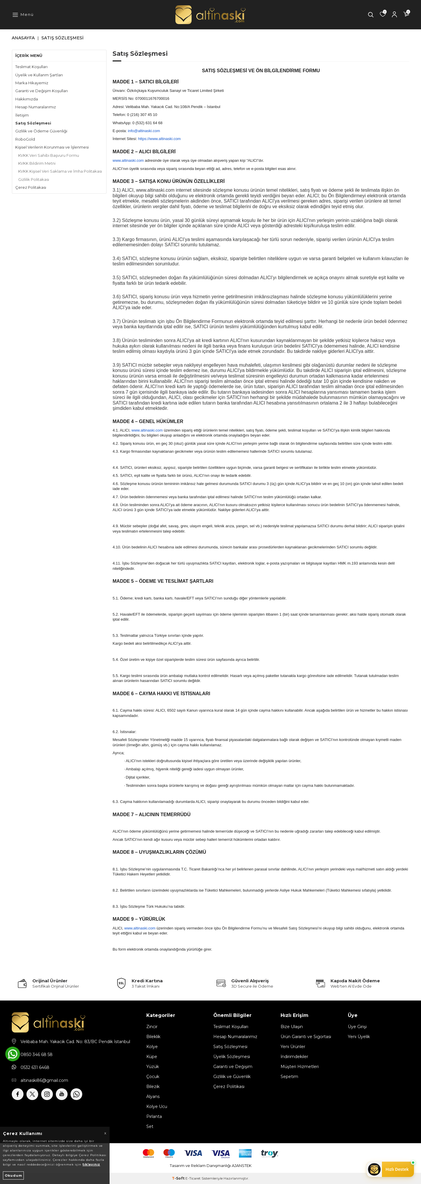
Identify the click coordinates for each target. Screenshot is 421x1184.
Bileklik (153, 1036)
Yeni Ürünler (293, 1046)
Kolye (152, 1046)
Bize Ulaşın (292, 1026)
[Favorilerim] (383, 15)
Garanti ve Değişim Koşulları (41, 90)
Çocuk (152, 1076)
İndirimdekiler (294, 1056)
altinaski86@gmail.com (44, 1080)
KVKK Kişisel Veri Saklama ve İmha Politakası (60, 171)
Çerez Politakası (30, 187)
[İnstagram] (47, 1094)
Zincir (151, 1026)
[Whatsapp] (76, 1094)
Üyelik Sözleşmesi (231, 1056)
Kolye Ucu (156, 1106)
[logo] (210, 14)
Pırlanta (154, 1116)
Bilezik (153, 1086)
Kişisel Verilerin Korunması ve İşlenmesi (52, 147)
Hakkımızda (26, 99)
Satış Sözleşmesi (33, 123)
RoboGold (25, 139)
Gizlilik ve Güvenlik (232, 1076)
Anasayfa (23, 38)
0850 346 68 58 (37, 1054)
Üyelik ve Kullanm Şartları (39, 75)
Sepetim (289, 1076)
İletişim (22, 115)
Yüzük (152, 1066)
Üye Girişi (357, 1026)
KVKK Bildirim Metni (37, 163)
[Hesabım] (394, 15)
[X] (32, 1094)
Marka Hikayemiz (31, 82)
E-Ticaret (193, 1178)
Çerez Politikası (228, 1086)
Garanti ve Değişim (232, 1066)
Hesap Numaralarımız (35, 107)
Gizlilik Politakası (33, 179)
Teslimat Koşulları (31, 66)
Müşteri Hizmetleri (300, 1066)
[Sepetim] (406, 15)
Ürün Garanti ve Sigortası (306, 1036)
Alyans (153, 1096)
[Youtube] (62, 1094)
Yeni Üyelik (359, 1036)
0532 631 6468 (35, 1067)
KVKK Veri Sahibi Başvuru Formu (48, 155)
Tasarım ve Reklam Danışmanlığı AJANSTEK (210, 1165)
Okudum (13, 1175)
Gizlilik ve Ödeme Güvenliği (41, 131)
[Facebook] (18, 1094)
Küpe (151, 1056)
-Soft (178, 1178)
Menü (27, 14)
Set (149, 1126)
